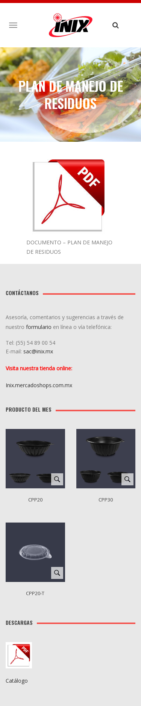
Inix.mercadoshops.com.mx (39, 385)
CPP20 (35, 499)
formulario (39, 326)
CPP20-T (35, 593)
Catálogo (17, 680)
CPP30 (106, 499)
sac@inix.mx (39, 351)
